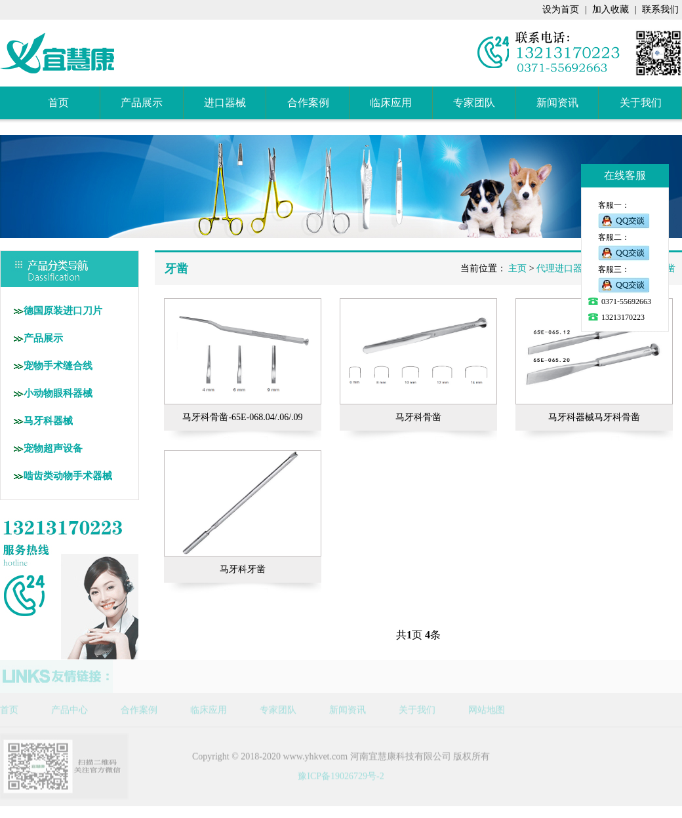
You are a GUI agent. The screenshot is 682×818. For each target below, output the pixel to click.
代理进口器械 (564, 268)
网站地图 (486, 704)
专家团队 (474, 102)
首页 (58, 102)
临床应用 (391, 102)
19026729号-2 (357, 770)
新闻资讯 (557, 102)
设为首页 (560, 9)
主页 (517, 268)
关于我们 (641, 102)
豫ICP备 (314, 770)
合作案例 (308, 102)
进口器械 (225, 102)
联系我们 (660, 9)
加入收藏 (610, 9)
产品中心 (69, 704)
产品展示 (142, 102)
